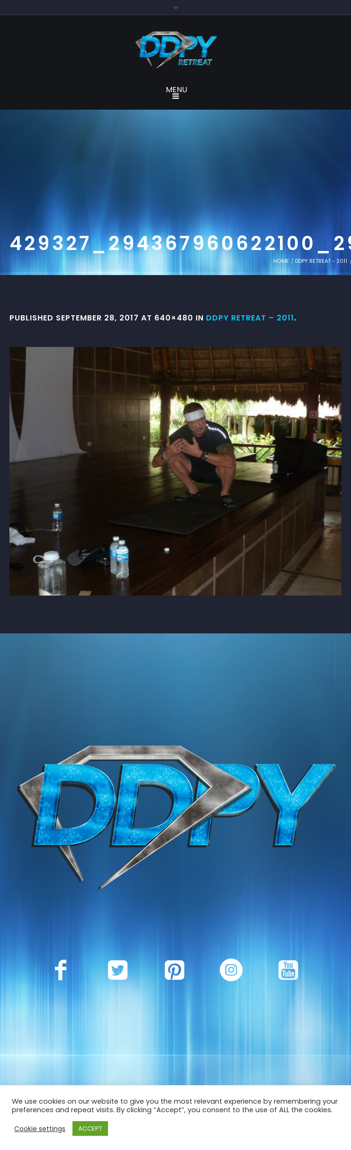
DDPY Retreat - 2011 (321, 261)
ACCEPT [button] (90, 1128)
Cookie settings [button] (39, 1128)
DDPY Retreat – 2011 (250, 317)
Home (281, 261)
